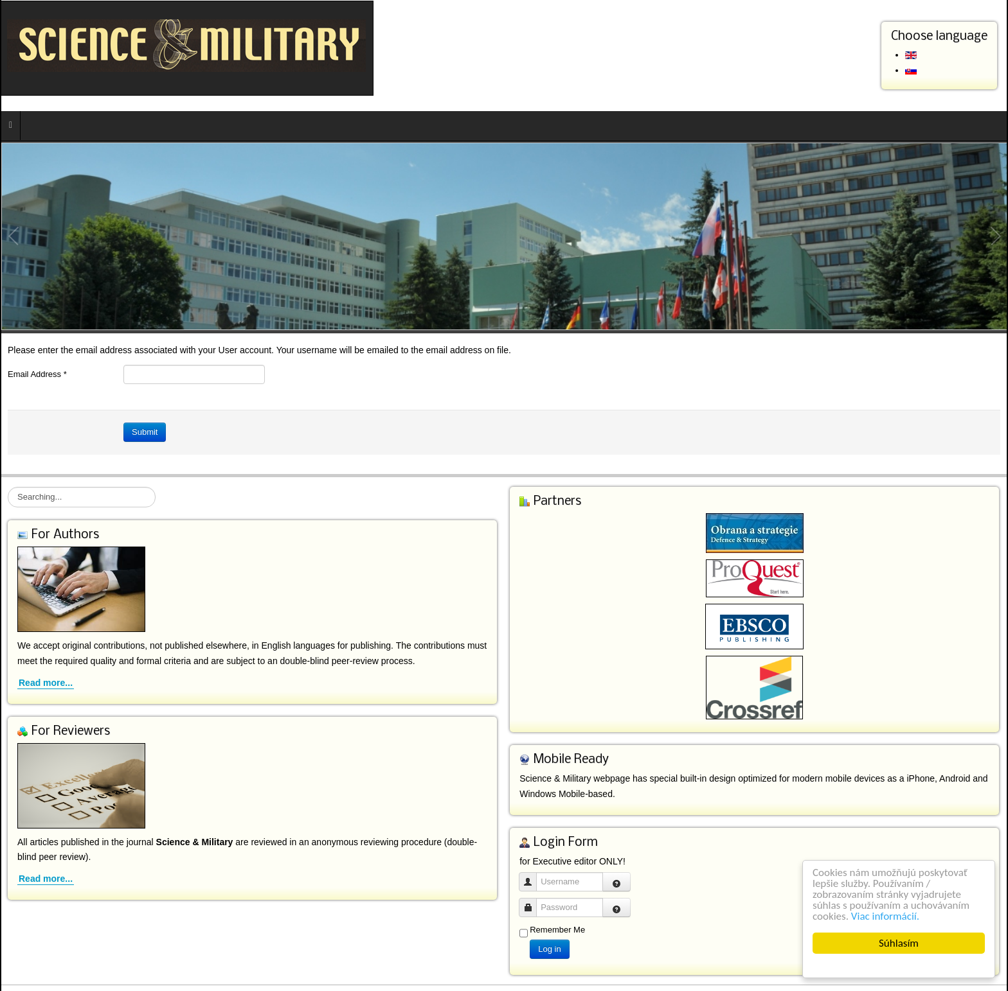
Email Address (37, 374)
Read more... (46, 683)
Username (532, 875)
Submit (145, 432)
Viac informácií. (885, 916)
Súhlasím (899, 943)
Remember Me (557, 929)
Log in (549, 949)
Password (532, 901)
